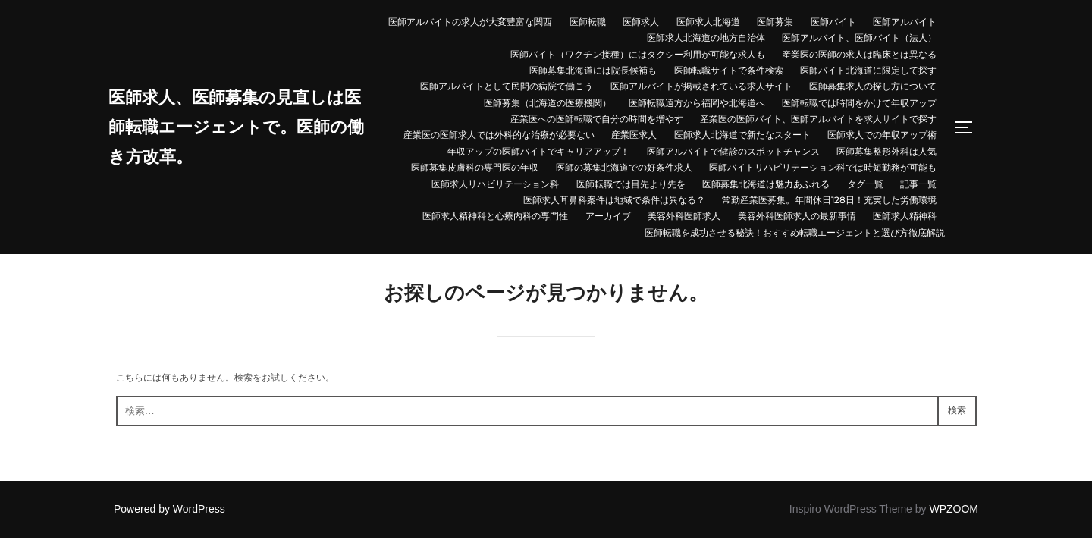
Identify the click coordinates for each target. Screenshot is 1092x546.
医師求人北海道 (708, 21)
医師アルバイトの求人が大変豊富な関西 (470, 21)
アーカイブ (608, 215)
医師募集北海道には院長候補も (593, 70)
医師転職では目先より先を (631, 184)
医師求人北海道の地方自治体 (706, 37)
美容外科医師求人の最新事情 (797, 215)
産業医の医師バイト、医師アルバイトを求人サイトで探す (818, 118)
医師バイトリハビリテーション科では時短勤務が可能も (823, 167)
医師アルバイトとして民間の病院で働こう (506, 86)
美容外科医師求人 (684, 215)
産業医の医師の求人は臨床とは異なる (859, 54)
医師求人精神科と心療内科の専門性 (495, 215)
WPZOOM (953, 509)
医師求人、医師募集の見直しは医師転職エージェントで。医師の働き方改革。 (239, 127)
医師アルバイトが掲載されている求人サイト (701, 86)
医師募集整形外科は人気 (886, 151)
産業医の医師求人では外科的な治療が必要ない (499, 134)
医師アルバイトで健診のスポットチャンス (733, 151)
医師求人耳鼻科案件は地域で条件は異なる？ (614, 200)
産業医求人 (634, 134)
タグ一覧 (865, 184)
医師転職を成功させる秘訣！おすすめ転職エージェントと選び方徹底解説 (795, 232)
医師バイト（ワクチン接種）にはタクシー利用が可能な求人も (637, 54)
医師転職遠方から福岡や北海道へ (697, 102)
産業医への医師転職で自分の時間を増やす (596, 118)
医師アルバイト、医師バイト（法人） (859, 37)
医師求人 (641, 21)
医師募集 (775, 21)
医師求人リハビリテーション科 (495, 184)
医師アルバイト (905, 21)
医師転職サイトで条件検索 (728, 70)
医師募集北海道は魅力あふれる (766, 184)
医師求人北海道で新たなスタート (742, 134)
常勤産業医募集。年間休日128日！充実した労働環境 (829, 200)
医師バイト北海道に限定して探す (868, 70)
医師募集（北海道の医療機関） (547, 102)
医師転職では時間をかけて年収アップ (859, 102)
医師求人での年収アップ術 (882, 134)
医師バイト (833, 21)
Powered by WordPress (169, 509)
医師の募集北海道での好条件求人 (624, 167)
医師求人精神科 (905, 215)
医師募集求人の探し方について (873, 86)
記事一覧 (918, 184)
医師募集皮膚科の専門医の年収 (474, 167)
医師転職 (588, 21)
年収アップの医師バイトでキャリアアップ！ (538, 151)
